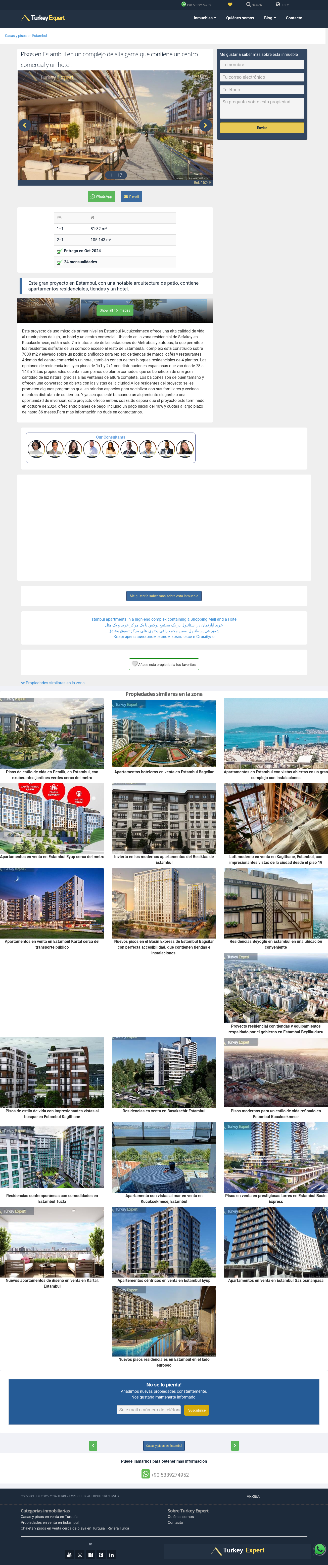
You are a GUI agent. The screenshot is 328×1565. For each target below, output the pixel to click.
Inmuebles (205, 18)
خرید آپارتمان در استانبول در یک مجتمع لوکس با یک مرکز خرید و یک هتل (164, 625)
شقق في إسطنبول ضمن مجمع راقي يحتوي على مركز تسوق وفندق (164, 630)
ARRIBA (254, 1496)
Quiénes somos (240, 18)
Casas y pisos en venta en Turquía (49, 1516)
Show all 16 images (115, 310)
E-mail (131, 197)
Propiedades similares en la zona (53, 683)
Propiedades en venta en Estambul (50, 1522)
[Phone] (197, 5)
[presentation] (24, 125)
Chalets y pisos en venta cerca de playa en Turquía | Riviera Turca (75, 1528)
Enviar (262, 128)
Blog (270, 18)
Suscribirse (197, 1410)
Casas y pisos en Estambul (26, 36)
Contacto (294, 18)
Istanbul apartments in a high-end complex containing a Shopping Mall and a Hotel (164, 619)
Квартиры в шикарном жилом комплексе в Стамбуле (164, 636)
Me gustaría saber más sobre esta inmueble (164, 596)
